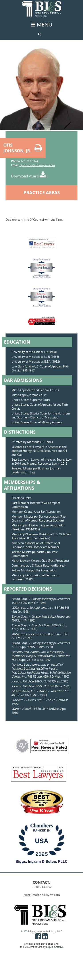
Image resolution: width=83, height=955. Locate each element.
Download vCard (28, 176)
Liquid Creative (55, 946)
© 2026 (25, 931)
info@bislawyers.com (46, 895)
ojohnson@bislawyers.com (37, 165)
